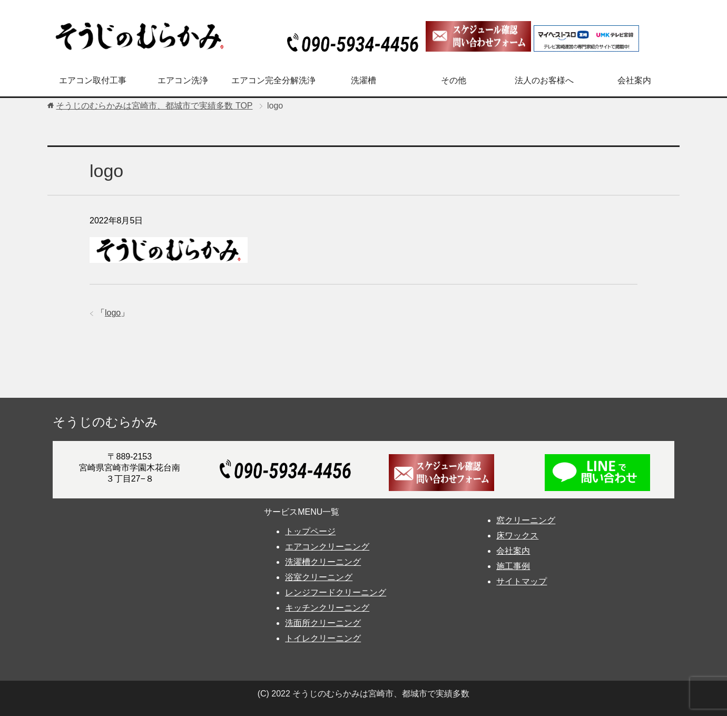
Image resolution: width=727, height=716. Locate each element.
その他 (453, 80)
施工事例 (513, 566)
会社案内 (634, 80)
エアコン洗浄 (183, 80)
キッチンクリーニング (327, 607)
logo (113, 312)
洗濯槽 (363, 80)
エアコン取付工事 (92, 80)
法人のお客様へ (544, 80)
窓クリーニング (525, 520)
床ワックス (517, 535)
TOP (154, 105)
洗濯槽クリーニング (323, 561)
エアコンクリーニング (327, 546)
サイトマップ (521, 581)
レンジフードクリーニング (335, 592)
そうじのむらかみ (105, 422)
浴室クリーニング (318, 577)
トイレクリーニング (323, 638)
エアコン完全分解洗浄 (273, 80)
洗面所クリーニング (323, 623)
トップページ (310, 531)
